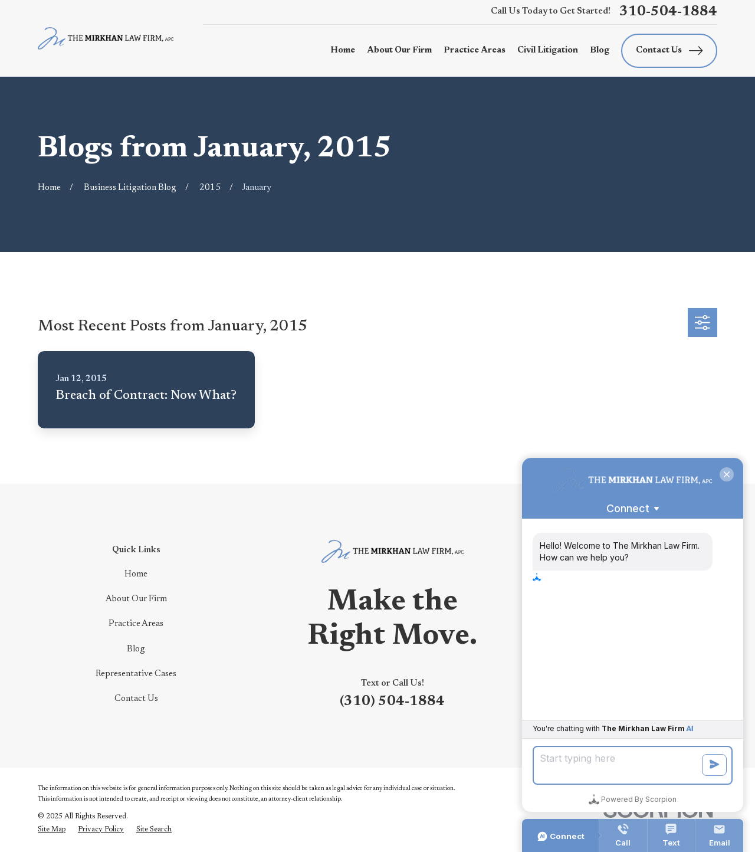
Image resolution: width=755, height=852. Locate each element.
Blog (136, 649)
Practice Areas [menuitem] (474, 50)
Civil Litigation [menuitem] (547, 50)
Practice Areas (136, 624)
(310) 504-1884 (392, 702)
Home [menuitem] (342, 50)
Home (135, 574)
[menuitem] (51, 829)
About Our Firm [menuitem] (399, 50)
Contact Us (669, 50)
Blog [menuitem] (599, 50)
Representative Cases (136, 674)
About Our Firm (136, 599)
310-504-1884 (668, 12)
